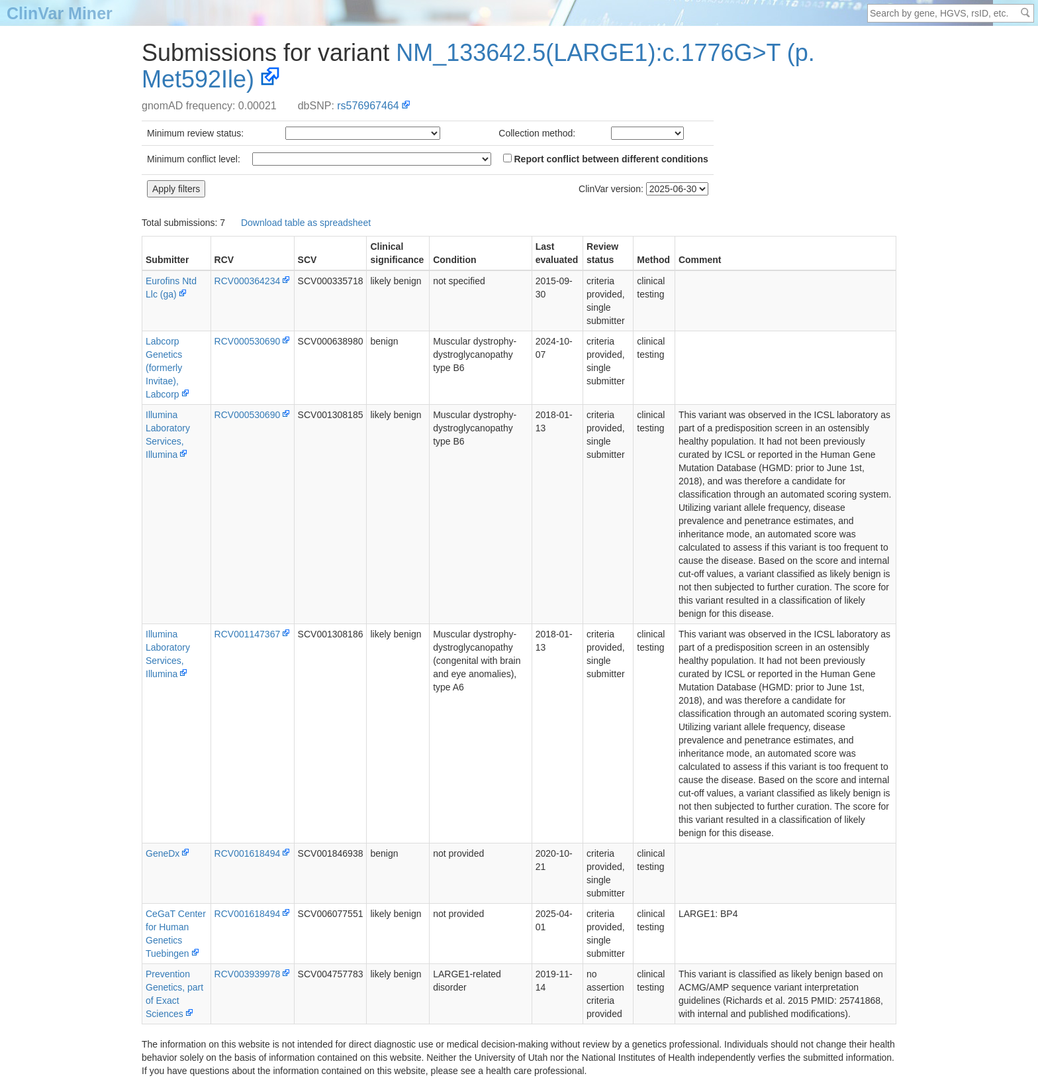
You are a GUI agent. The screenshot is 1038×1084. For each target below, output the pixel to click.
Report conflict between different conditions (605, 159)
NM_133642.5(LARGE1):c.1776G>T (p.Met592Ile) (478, 66)
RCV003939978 (247, 974)
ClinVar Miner (60, 13)
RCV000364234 (247, 281)
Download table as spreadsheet (306, 222)
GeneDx (162, 853)
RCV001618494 (247, 853)
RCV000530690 (247, 341)
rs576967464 (368, 105)
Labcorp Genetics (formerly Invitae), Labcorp (164, 368)
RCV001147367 (247, 634)
